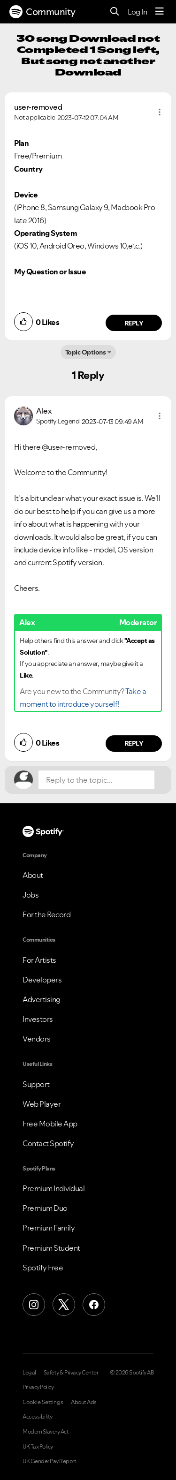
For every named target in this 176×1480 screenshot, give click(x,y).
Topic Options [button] (85, 352)
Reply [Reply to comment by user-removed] (134, 323)
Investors (38, 1019)
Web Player (42, 1104)
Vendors (37, 1039)
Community (42, 11)
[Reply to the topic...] (96, 779)
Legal (29, 1372)
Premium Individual (53, 1188)
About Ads (84, 1402)
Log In (137, 12)
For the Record (46, 914)
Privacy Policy (38, 1387)
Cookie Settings (43, 1402)
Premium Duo (45, 1208)
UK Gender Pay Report (49, 1461)
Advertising (42, 999)
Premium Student (51, 1248)
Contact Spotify (48, 1143)
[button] (160, 112)
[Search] (114, 12)
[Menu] (160, 11)
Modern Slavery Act (46, 1431)
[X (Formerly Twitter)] (64, 1304)
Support (36, 1084)
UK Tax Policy (38, 1446)
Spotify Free (43, 1267)
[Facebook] (94, 1304)
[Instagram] (34, 1304)
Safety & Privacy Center (71, 1372)
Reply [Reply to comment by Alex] (134, 743)
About (33, 875)
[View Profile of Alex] (44, 411)
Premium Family (49, 1228)
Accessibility (38, 1416)
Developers (42, 979)
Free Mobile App (50, 1123)
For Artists (39, 960)
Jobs (30, 895)
